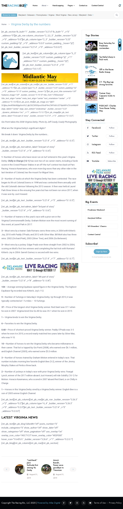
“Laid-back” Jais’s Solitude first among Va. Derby (32, 465)
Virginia (51, 15)
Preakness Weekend (96, 210)
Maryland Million (94, 218)
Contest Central (98, 5)
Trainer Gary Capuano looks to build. (107, 96)
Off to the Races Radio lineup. (106, 70)
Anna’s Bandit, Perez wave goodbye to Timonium (58, 465)
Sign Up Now (101, 251)
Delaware (31, 15)
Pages (70, 5)
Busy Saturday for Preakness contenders (107, 46)
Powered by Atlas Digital (48, 502)
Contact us (83, 5)
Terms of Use (100, 502)
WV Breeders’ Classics (97, 226)
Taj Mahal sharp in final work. (107, 58)
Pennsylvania (41, 15)
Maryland (22, 15)
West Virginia (61, 15)
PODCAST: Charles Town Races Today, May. (107, 108)
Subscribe (112, 161)
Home (35, 5)
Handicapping (58, 5)
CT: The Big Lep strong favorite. (106, 83)
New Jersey (72, 15)
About (44, 5)
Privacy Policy (115, 502)
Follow (111, 127)
